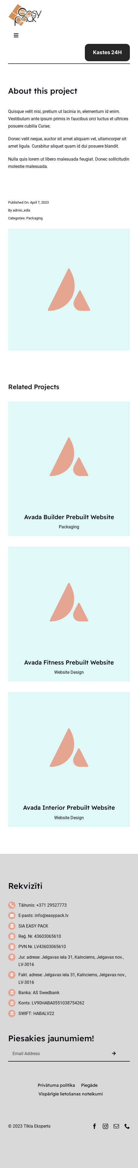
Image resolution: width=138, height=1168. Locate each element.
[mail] (116, 1126)
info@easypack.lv (52, 915)
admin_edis (21, 210)
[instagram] (105, 1126)
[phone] (127, 1126)
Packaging (34, 218)
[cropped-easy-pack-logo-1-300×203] (25, 5)
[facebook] (94, 1126)
